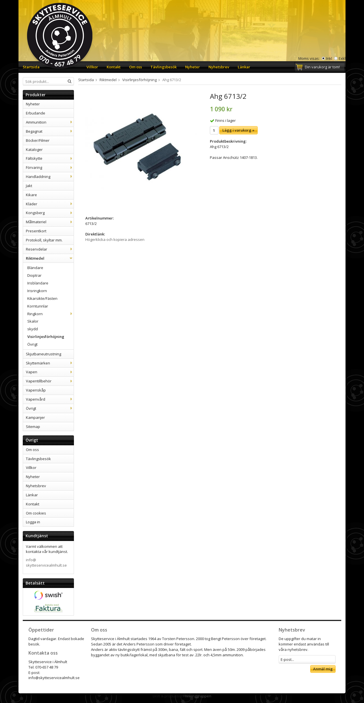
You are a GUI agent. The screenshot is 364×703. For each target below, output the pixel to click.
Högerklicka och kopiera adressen (114, 239)
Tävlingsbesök (163, 66)
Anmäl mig (323, 668)
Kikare (31, 194)
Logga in (33, 521)
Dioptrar (34, 275)
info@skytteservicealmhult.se (46, 562)
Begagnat (50, 131)
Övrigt (32, 344)
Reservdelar (50, 249)
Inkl (329, 58)
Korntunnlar (37, 306)
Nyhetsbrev (218, 66)
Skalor (32, 321)
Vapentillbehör (50, 381)
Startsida (31, 66)
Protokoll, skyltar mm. (44, 240)
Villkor (92, 66)
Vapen (50, 371)
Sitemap (33, 426)
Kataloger (34, 149)
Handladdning (50, 176)
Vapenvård (50, 399)
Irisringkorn (37, 290)
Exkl (342, 58)
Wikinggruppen (198, 695)
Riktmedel (50, 258)
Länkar (244, 66)
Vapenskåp (36, 390)
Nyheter (192, 66)
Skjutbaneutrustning (43, 353)
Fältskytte (50, 158)
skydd (32, 328)
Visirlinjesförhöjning (45, 336)
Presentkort (36, 230)
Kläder (50, 203)
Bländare (35, 267)
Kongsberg (50, 212)
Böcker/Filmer (37, 140)
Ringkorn (50, 313)
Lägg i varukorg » (238, 130)
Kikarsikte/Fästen (42, 298)
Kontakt (114, 66)
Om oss (135, 66)
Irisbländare (37, 283)
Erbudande (35, 113)
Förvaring (50, 167)
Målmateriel (50, 221)
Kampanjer (35, 417)
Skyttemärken (50, 363)
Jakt (29, 185)
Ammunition (50, 122)
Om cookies (36, 513)
